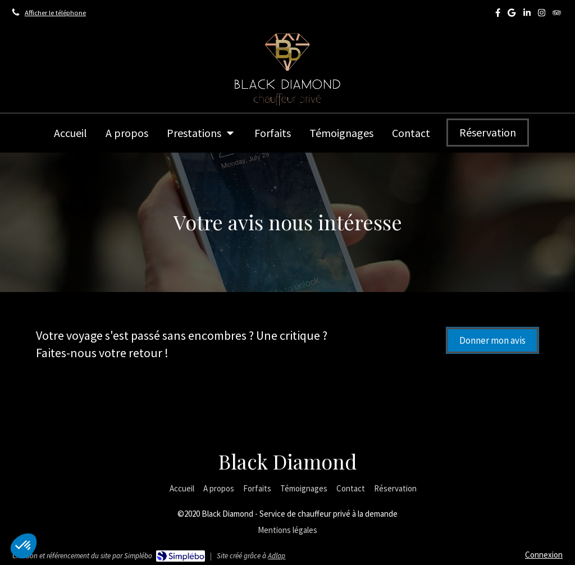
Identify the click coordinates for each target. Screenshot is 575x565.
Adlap (276, 556)
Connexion (544, 554)
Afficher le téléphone (55, 12)
